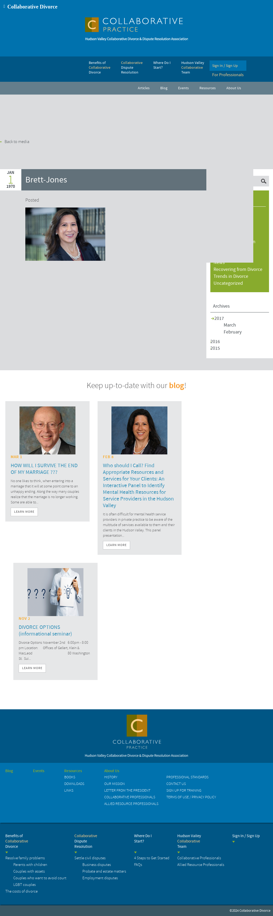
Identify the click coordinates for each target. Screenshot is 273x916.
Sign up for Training (183, 790)
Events (38, 771)
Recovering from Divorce (238, 269)
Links (68, 790)
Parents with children (30, 864)
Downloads (74, 783)
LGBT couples (24, 884)
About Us (111, 771)
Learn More (24, 512)
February (233, 332)
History (110, 777)
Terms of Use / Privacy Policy (191, 797)
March (230, 325)
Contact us (176, 783)
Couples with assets (29, 871)
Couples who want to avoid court (39, 878)
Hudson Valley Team (189, 841)
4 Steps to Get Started (151, 858)
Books (69, 777)
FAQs (138, 864)
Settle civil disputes (90, 858)
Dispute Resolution (85, 841)
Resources (73, 771)
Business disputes (96, 864)
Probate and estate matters (104, 871)
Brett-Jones (46, 179)
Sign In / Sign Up (246, 835)
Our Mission (114, 783)
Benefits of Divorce (16, 841)
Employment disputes (100, 878)
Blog (9, 771)
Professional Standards (187, 777)
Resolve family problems (25, 858)
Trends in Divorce (231, 276)
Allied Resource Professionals (131, 803)
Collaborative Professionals (129, 797)
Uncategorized (228, 283)
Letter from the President (127, 790)
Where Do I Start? (143, 838)
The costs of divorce (21, 891)
